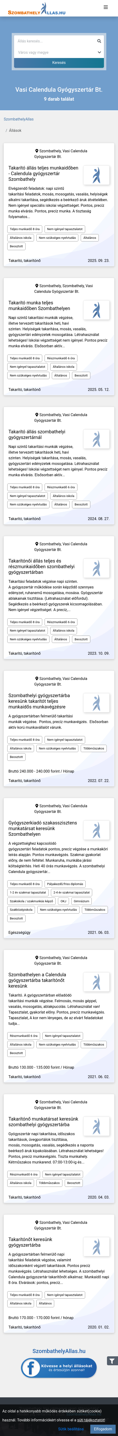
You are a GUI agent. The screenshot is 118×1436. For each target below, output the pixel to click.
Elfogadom (103, 1429)
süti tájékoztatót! (91, 1420)
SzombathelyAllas (19, 119)
